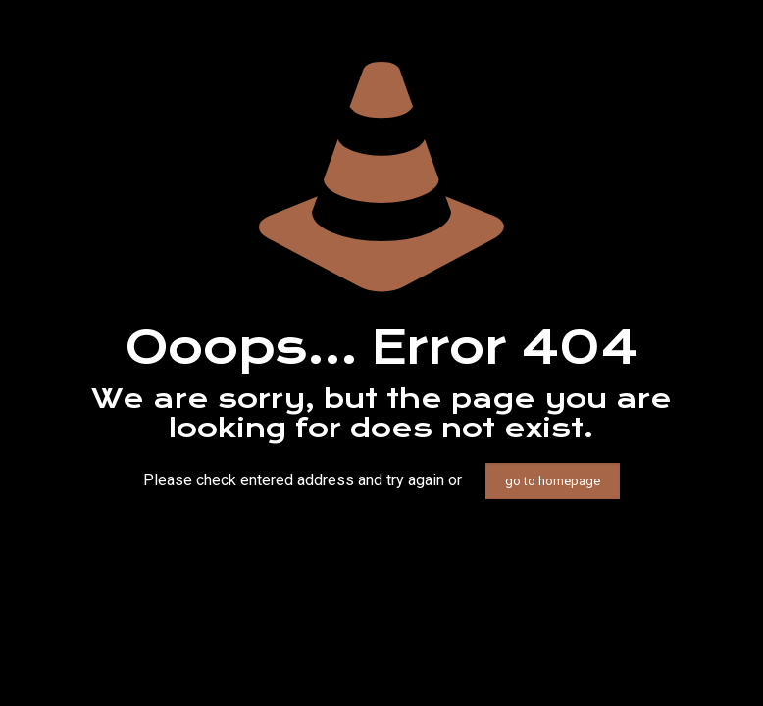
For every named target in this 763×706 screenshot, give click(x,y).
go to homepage (552, 481)
